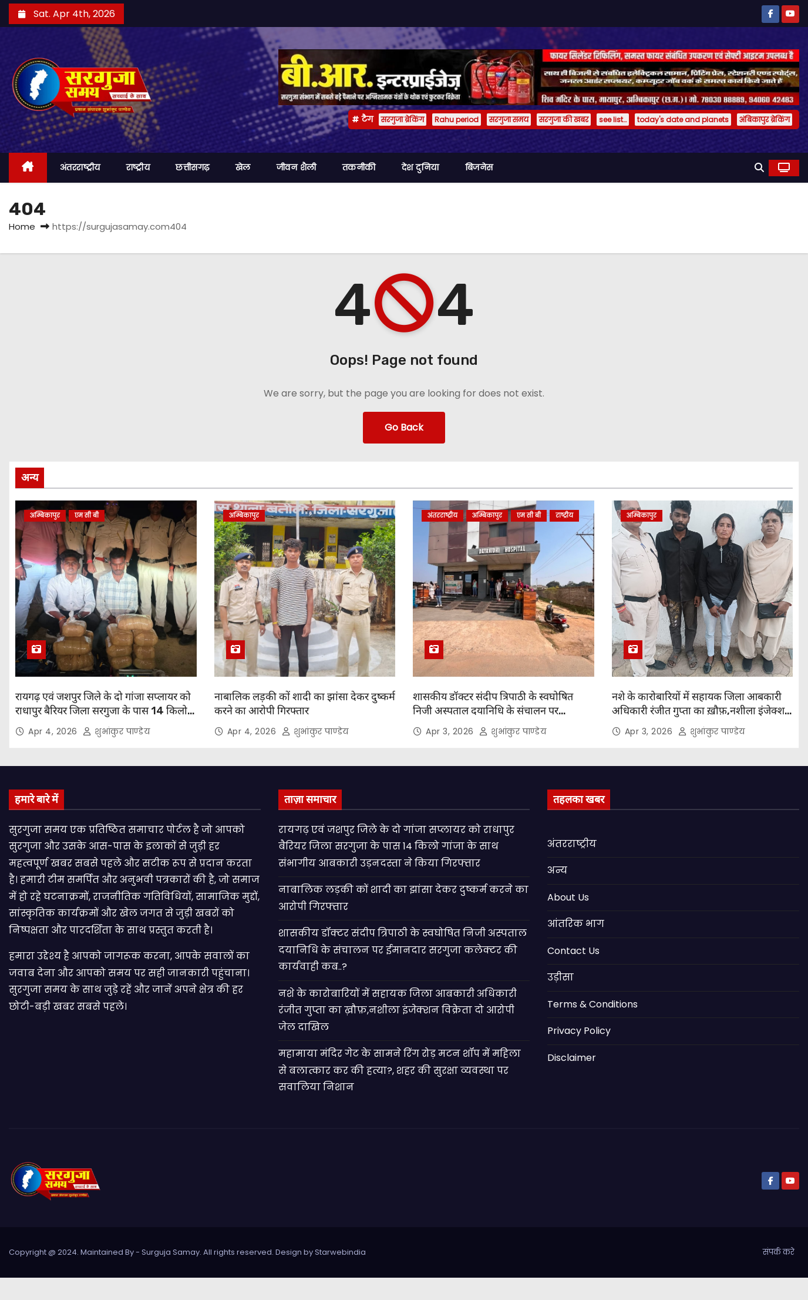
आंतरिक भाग (575, 924)
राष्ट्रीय (138, 167)
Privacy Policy (579, 1030)
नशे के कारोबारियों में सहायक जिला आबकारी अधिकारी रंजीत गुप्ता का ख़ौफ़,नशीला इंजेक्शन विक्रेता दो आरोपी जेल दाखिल (701, 710)
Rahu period (457, 120)
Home (22, 226)
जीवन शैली (297, 167)
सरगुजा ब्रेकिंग (402, 120)
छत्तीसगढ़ (193, 167)
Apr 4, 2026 (54, 731)
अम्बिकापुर (45, 515)
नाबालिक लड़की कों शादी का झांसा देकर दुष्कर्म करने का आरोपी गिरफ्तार (304, 703)
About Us (568, 897)
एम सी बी (87, 515)
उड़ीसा (560, 977)
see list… (613, 120)
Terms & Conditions (592, 1004)
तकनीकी (359, 167)
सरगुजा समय (508, 120)
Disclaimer (571, 1057)
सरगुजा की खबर (563, 120)
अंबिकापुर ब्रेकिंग (764, 120)
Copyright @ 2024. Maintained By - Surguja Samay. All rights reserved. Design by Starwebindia (187, 1252)
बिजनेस (479, 167)
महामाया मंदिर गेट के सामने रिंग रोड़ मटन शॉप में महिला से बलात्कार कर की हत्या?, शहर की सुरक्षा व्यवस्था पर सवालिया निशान (399, 1070)
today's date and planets (683, 120)
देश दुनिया (420, 167)
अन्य (557, 870)
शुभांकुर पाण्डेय (116, 731)
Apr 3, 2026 (451, 731)
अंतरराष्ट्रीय (80, 167)
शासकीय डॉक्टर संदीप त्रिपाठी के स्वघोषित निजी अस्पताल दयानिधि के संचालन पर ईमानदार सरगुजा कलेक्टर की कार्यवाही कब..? (500, 710)
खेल (243, 167)
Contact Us (573, 951)
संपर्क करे (778, 1252)
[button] (759, 167)
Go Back (404, 427)
